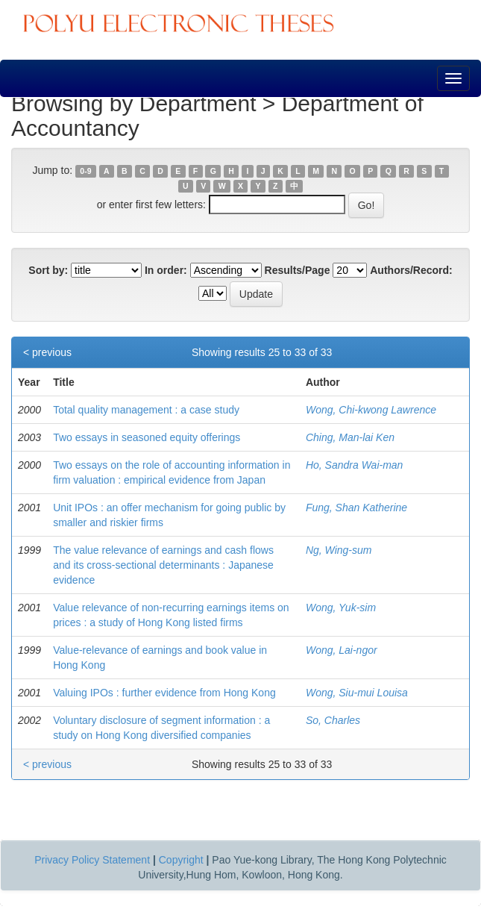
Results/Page (297, 270)
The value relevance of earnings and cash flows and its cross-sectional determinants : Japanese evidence (163, 565)
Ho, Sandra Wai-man (354, 465)
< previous (47, 352)
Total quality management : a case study (146, 410)
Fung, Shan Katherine (356, 507)
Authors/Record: (411, 270)
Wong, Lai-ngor (341, 650)
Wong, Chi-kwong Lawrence (371, 410)
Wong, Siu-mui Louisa (357, 693)
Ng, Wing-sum (339, 550)
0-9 (85, 170)
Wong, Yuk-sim (341, 608)
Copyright (181, 860)
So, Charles (333, 720)
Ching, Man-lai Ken (350, 437)
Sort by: (48, 270)
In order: (166, 270)
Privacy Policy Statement (92, 860)
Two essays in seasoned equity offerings (146, 437)
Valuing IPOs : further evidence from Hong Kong (164, 693)
